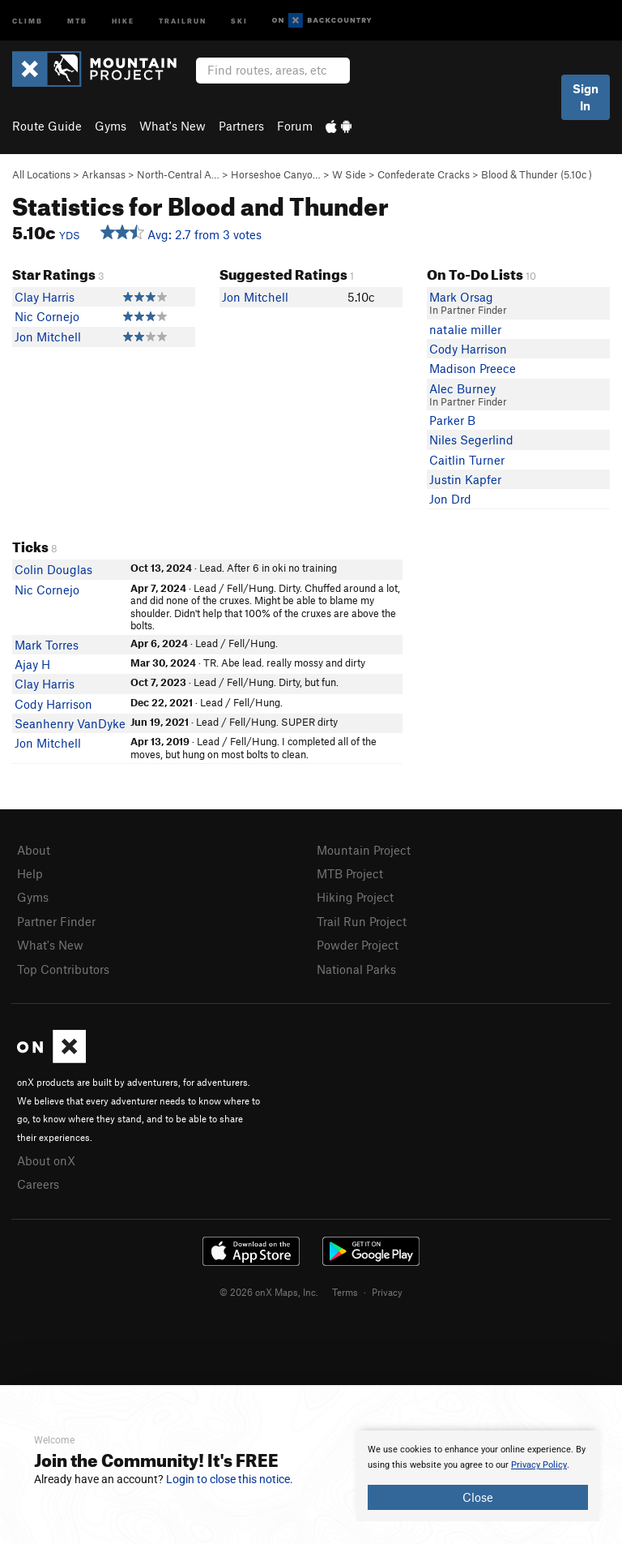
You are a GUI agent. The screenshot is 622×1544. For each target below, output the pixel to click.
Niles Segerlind (471, 439)
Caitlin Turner (467, 459)
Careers (38, 1184)
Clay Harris (45, 297)
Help (30, 873)
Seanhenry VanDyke (70, 723)
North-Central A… (178, 174)
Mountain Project (364, 850)
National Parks (356, 969)
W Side (349, 174)
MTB (77, 20)
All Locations (41, 174)
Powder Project (357, 944)
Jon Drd (450, 498)
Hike (123, 20)
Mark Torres (47, 644)
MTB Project (350, 873)
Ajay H (32, 664)
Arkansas (104, 174)
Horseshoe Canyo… (276, 174)
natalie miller (465, 329)
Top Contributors (63, 969)
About (33, 850)
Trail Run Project (362, 921)
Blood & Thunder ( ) (536, 174)
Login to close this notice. (229, 1479)
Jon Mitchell (48, 336)
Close (477, 1497)
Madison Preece (472, 368)
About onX (46, 1160)
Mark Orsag (461, 297)
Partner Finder (56, 921)
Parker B (452, 420)
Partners (241, 125)
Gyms (110, 125)
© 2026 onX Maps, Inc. (268, 1291)
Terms (345, 1291)
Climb (27, 20)
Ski (239, 20)
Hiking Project (355, 897)
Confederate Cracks (423, 174)
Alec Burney (462, 388)
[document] (478, 1476)
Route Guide (47, 125)
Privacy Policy (539, 1465)
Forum (295, 125)
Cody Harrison (468, 348)
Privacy (387, 1291)
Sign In (586, 97)
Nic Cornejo (47, 316)
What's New (172, 125)
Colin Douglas (53, 569)
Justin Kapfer (465, 479)
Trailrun (183, 20)
